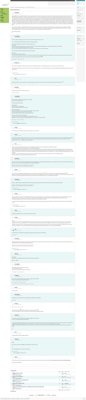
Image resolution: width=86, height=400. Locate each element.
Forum (2, 11)
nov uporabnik (79, 20)
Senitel (16, 127)
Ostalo (2, 20)
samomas (17, 352)
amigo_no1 (17, 62)
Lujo (15, 143)
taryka (16, 134)
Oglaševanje (18, 398)
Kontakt (22, 398)
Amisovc (16, 303)
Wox (15, 229)
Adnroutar (13, 387)
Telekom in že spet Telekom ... (17, 376)
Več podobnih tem (13, 391)
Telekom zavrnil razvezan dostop (18, 383)
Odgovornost (14, 398)
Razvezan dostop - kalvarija (17, 373)
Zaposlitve (2, 17)
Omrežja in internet (18, 378)
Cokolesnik (17, 158)
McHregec (17, 87)
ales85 (16, 287)
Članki (2, 15)
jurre (16, 78)
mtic (65, 386)
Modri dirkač (17, 294)
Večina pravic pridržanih (7, 398)
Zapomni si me (79, 13)
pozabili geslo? (79, 21)
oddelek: (41, 395)
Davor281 (13, 377)
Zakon (13, 342)
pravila (3, 21)
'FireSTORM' (17, 36)
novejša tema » (54, 395)
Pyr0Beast (17, 275)
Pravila (2, 398)
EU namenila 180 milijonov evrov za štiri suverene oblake (22, 0)
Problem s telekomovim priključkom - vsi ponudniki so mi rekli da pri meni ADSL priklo (28, 386)
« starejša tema (31, 395)
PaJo (65, 373)
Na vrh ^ (84, 398)
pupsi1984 (17, 12)
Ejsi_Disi (16, 253)
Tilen (65, 376)
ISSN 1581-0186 (26, 398)
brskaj (3, 18)
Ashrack (13, 384)
